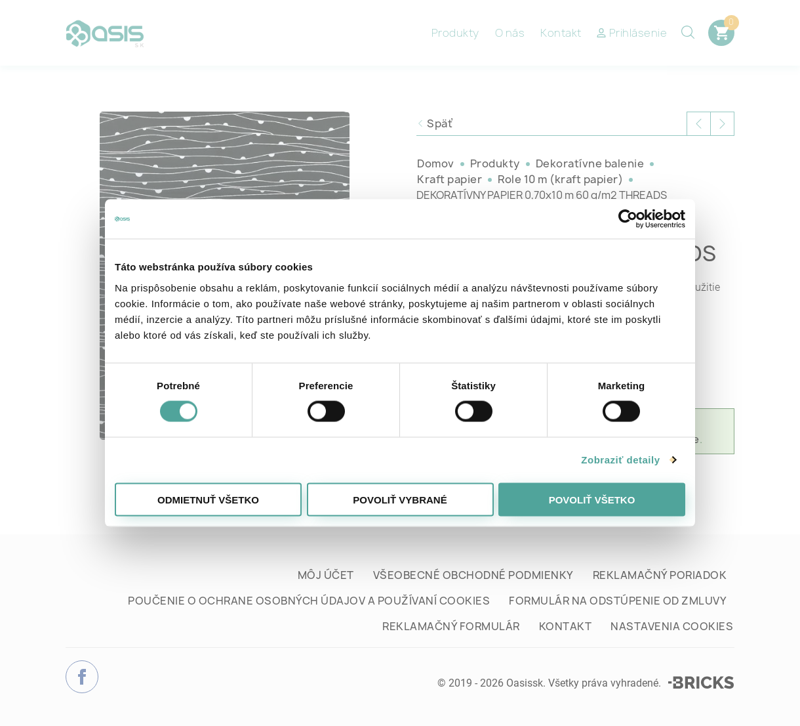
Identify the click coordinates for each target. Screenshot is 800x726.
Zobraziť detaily (620, 459)
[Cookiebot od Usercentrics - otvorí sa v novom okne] (627, 219)
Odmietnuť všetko (208, 499)
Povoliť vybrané (400, 499)
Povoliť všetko (592, 499)
